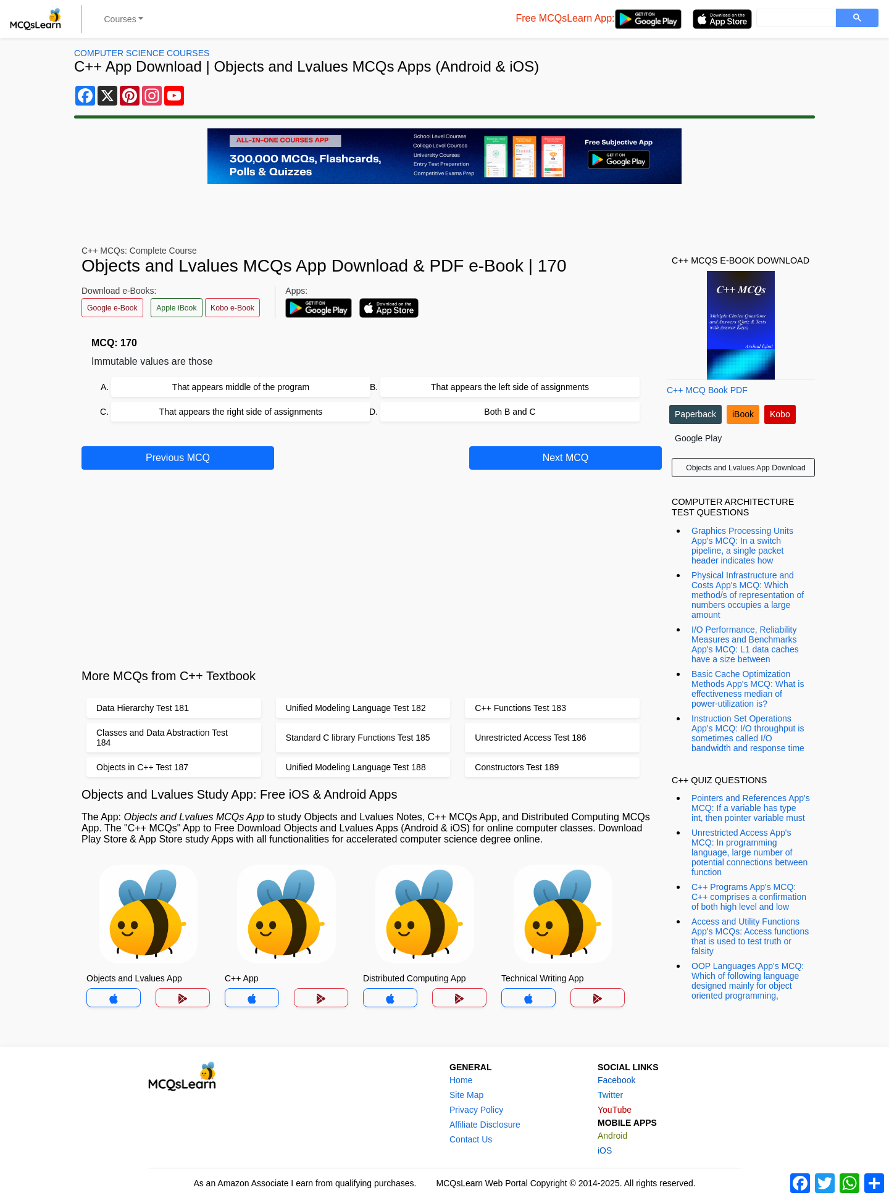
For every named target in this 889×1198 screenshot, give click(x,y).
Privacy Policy (476, 1110)
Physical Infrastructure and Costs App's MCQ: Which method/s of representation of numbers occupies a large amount (747, 595)
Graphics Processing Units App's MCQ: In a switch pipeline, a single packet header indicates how (742, 545)
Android (612, 1136)
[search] (794, 18)
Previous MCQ (178, 457)
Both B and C (509, 412)
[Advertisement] (370, 567)
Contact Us (470, 1139)
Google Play (698, 438)
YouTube (615, 1110)
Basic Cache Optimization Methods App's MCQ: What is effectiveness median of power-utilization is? (747, 689)
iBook (743, 414)
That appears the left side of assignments (510, 387)
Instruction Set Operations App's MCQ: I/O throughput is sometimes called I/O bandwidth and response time (747, 733)
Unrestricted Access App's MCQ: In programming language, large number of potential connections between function (749, 852)
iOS (605, 1150)
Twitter (610, 1095)
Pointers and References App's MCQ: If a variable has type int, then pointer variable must (750, 808)
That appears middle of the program (241, 387)
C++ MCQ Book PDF (707, 390)
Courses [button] (120, 19)
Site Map (466, 1095)
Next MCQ (566, 457)
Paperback (695, 414)
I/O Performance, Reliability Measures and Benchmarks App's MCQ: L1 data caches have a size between (745, 644)
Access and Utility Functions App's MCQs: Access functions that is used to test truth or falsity (750, 936)
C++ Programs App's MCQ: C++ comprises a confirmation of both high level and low (748, 897)
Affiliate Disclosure (484, 1124)
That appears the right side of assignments (241, 412)
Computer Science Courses (141, 53)
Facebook (616, 1080)
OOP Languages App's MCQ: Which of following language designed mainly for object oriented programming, (747, 980)
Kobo (780, 414)
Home (460, 1080)
